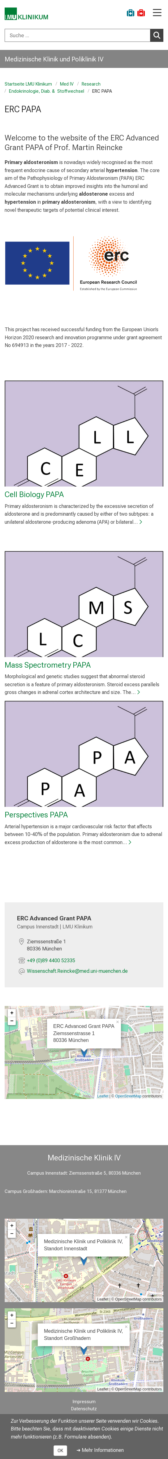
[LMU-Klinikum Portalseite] (26, 13)
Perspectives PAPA (36, 814)
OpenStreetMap (128, 1096)
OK (60, 1450)
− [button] (12, 1021)
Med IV (67, 84)
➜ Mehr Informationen (100, 1450)
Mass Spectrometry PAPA (48, 664)
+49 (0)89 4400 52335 (51, 960)
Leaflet (102, 1096)
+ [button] (12, 1012)
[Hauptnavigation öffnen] (157, 13)
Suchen (158, 35)
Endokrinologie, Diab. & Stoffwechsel (46, 91)
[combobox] (84, 35)
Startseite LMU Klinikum (28, 84)
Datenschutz (84, 1409)
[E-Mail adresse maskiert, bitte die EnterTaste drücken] (77, 972)
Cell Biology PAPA (34, 494)
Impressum (84, 1401)
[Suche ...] (77, 35)
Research (91, 84)
